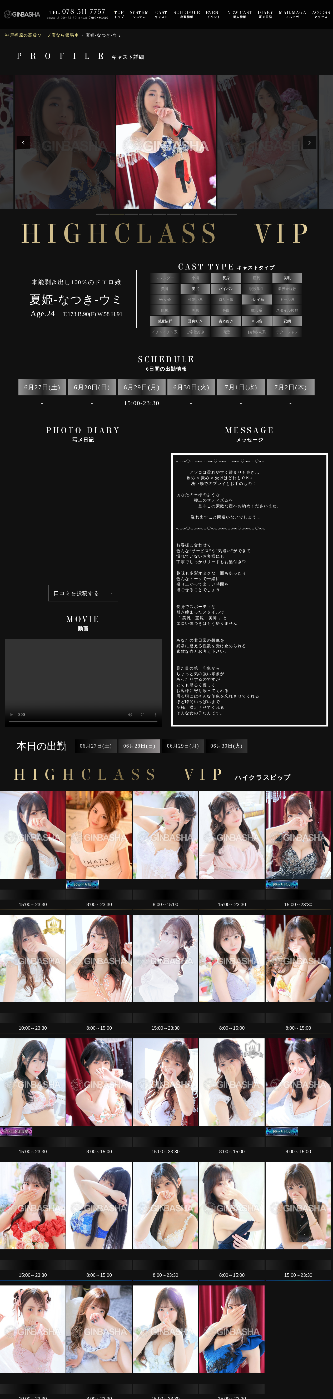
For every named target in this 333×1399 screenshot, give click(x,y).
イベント (214, 14)
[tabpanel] (166, 142)
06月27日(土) (96, 746)
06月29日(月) (183, 746)
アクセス (321, 14)
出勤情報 (186, 14)
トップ (119, 14)
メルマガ (292, 14)
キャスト (161, 14)
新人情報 (239, 14)
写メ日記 (265, 14)
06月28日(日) (139, 746)
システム (139, 14)
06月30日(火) (227, 746)
